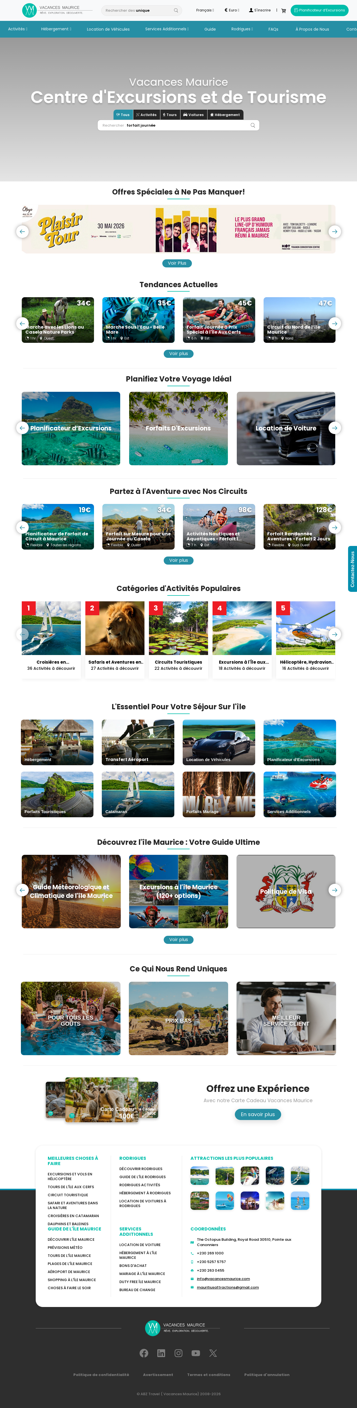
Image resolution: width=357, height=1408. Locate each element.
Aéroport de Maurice (69, 1271)
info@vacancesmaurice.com (223, 1278)
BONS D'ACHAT (133, 1265)
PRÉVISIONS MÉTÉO (65, 1247)
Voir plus (178, 353)
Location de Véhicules (108, 29)
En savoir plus (258, 1114)
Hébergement (56, 29)
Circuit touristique (68, 1195)
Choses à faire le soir (69, 1288)
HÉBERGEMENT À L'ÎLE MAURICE (138, 1255)
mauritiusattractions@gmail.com (228, 1287)
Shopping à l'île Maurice (72, 1279)
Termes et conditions (208, 1374)
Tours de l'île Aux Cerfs (71, 1187)
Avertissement (158, 1374)
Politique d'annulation (267, 1374)
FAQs (273, 29)
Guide (210, 29)
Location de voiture (140, 1244)
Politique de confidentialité (101, 1374)
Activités (17, 29)
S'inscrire (260, 10)
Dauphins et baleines (68, 1224)
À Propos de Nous (312, 29)
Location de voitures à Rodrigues (142, 1203)
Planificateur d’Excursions (319, 10)
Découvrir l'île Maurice (71, 1239)
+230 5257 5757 (211, 1261)
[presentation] (22, 231)
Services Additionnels (167, 29)
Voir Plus (177, 263)
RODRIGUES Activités (139, 1185)
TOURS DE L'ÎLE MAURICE (69, 1255)
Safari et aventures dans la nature (73, 1205)
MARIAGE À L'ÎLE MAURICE (142, 1273)
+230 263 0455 (210, 1270)
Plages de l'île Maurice (70, 1263)
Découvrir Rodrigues (140, 1168)
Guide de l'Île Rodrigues (142, 1177)
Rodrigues (242, 29)
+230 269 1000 (210, 1253)
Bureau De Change (137, 1290)
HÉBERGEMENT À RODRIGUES (145, 1193)
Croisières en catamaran (73, 1215)
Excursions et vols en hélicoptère (70, 1176)
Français (205, 10)
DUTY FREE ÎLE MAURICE (140, 1281)
